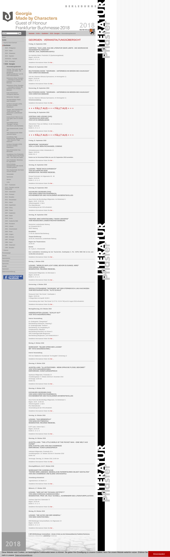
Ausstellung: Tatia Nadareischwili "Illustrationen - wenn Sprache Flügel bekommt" (15, 139)
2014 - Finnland (9, 194)
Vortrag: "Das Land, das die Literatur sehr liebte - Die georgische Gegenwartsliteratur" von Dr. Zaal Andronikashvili (15, 72)
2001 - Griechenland (11, 229)
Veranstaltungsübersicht (14, 66)
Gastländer (45, 33)
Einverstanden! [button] (159, 554)
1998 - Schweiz (9, 237)
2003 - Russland (10, 223)
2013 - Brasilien (9, 197)
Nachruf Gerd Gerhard (10, 42)
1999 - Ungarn (9, 234)
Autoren (6, 250)
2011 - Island (9, 202)
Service (9, 179)
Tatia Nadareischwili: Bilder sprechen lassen (15, 133)
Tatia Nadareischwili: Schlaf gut (15, 129)
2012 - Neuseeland (10, 199)
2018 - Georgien (55, 33)
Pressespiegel (6, 253)
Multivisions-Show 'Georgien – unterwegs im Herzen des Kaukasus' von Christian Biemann (15, 80)
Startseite (31, 33)
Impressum (5, 269)
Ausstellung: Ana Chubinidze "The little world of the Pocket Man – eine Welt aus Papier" (15, 155)
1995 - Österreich (10, 245)
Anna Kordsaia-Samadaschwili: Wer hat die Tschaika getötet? (15, 165)
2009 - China (9, 207)
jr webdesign (53, 535)
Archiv (38, 33)
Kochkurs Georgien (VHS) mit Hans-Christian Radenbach (14, 105)
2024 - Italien (9, 50)
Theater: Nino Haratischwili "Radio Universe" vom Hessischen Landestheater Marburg (15, 112)
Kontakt (4, 266)
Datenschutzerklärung (8, 271)
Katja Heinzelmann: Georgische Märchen (13, 93)
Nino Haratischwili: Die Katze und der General (15, 170)
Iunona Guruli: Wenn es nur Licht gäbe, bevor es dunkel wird (15, 118)
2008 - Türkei (9, 210)
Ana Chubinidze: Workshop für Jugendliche (15, 160)
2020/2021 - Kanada (11, 58)
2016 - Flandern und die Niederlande (12, 188)
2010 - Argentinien (10, 205)
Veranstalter (10, 174)
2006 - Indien (9, 215)
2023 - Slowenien (10, 53)
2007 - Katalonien (10, 213)
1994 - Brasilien (9, 247)
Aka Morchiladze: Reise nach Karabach (14, 100)
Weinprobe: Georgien (13, 97)
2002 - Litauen (9, 226)
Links (8, 182)
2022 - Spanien (9, 56)
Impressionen (6, 258)
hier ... (52, 62)
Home (4, 37)
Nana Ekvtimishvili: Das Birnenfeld (14, 150)
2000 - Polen (9, 231)
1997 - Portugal (9, 239)
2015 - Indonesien (10, 192)
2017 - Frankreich (10, 185)
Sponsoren (10, 177)
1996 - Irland (8, 242)
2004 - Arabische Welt (11, 221)
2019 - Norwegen (10, 61)
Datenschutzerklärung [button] (23, 555)
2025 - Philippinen (10, 48)
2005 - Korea (9, 218)
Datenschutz (39, 535)
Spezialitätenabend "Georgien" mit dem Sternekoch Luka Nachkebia (15, 124)
